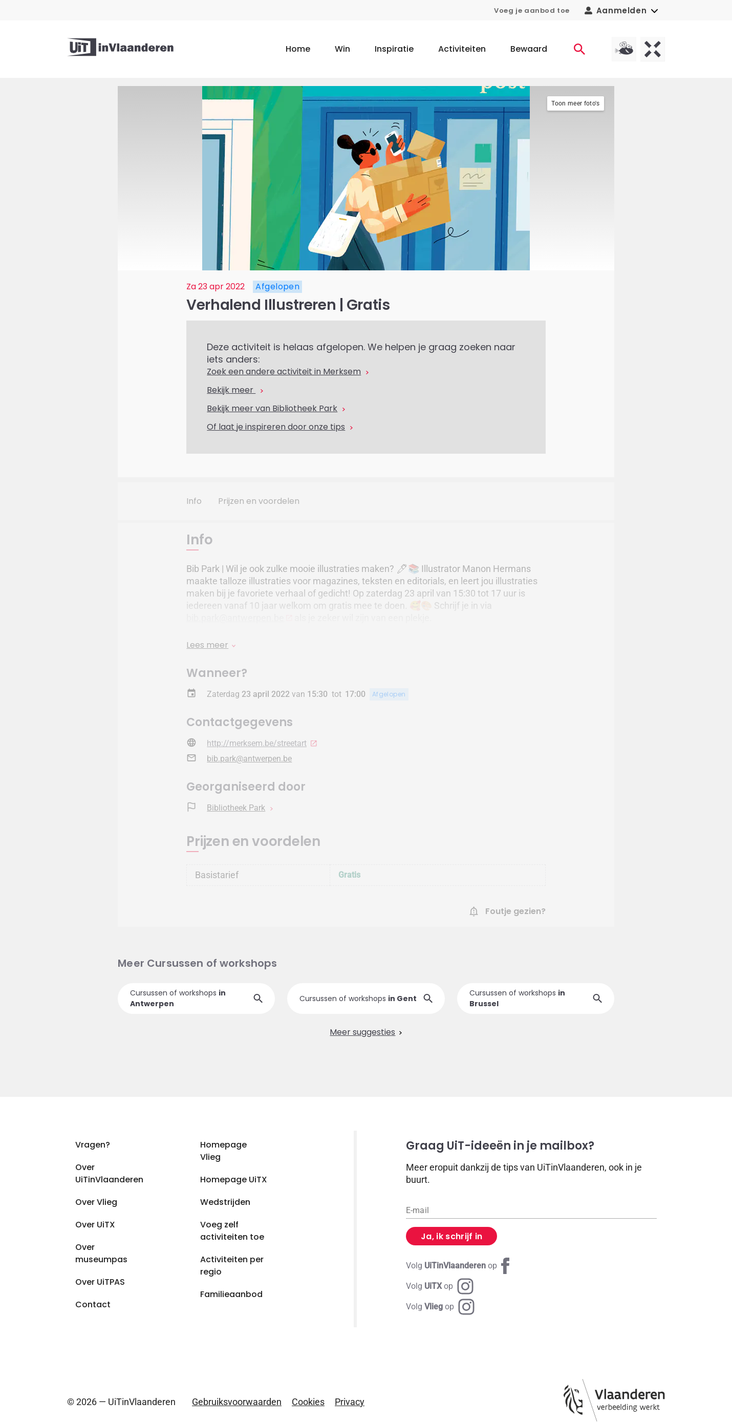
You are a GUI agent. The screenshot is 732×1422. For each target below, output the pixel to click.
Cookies (308, 1401)
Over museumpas (101, 1253)
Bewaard (528, 49)
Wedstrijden (225, 1202)
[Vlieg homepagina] (624, 49)
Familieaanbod (231, 1294)
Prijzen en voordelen (258, 501)
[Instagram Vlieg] (440, 1307)
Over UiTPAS (100, 1282)
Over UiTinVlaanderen (109, 1173)
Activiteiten (462, 49)
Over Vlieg (96, 1202)
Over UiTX (95, 1224)
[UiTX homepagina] (652, 49)
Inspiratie (394, 49)
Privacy (349, 1401)
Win (342, 49)
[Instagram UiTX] (439, 1286)
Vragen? (92, 1145)
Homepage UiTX (233, 1179)
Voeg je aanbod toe (532, 10)
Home (298, 49)
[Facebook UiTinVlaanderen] (459, 1266)
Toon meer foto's (575, 103)
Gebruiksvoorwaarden (237, 1401)
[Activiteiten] (579, 49)
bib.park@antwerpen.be (235, 617)
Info (194, 501)
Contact (93, 1304)
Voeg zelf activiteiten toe (232, 1231)
